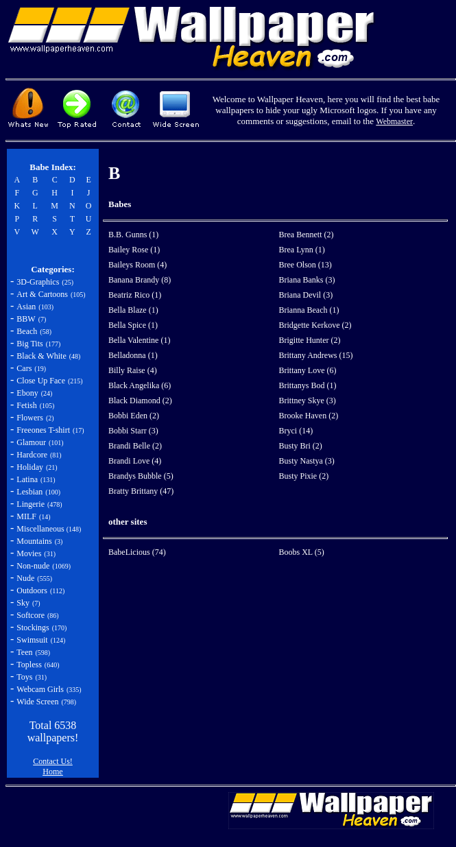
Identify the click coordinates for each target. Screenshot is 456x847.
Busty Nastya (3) (307, 461)
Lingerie (30, 504)
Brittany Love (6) (308, 370)
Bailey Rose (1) (134, 249)
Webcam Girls (40, 689)
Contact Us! (53, 761)
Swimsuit (31, 640)
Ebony (27, 393)
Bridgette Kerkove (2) (315, 325)
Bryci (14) (296, 431)
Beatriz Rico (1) (134, 295)
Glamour (31, 442)
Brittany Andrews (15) (316, 355)
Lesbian (29, 492)
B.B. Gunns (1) (133, 234)
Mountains (33, 541)
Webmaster (394, 121)
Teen (24, 652)
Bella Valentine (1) (139, 340)
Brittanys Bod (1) (308, 385)
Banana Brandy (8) (139, 280)
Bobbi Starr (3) (133, 431)
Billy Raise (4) (132, 370)
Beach (26, 331)
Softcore (30, 615)
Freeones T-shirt (43, 430)
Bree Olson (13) (305, 265)
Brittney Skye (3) (307, 400)
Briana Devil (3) (306, 295)
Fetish (26, 405)
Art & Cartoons (42, 294)
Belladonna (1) (133, 355)
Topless (29, 664)
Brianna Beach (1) (309, 310)
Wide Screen (37, 701)
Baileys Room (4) (137, 265)
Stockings (32, 627)
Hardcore (31, 455)
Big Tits (29, 343)
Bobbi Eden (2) (133, 415)
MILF (26, 516)
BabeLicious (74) (137, 552)
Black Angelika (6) (139, 385)
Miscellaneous (41, 529)
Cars (24, 368)
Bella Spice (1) (133, 325)
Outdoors (31, 590)
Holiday (29, 467)
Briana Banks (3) (307, 280)
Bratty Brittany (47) (140, 491)
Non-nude (32, 566)
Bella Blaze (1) (133, 310)
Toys (24, 677)
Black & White (41, 356)
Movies (28, 553)
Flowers (29, 417)
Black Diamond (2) (140, 400)
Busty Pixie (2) (304, 476)
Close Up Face (40, 380)
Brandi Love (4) (134, 461)
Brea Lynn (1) (302, 249)
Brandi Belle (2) (135, 446)
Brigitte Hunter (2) (310, 340)
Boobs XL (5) (301, 552)
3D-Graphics (37, 282)
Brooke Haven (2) (309, 415)
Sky (22, 603)
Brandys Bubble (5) (140, 476)
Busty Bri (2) (300, 446)
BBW (25, 319)
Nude (25, 578)
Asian (26, 306)
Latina (27, 479)
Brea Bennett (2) (306, 234)
